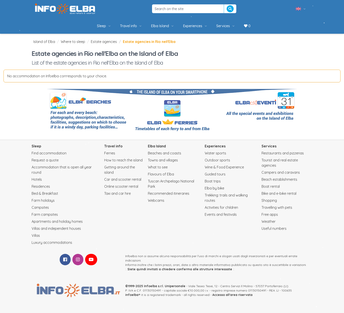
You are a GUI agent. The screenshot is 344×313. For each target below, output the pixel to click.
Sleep (104, 26)
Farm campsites (45, 214)
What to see (158, 167)
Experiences (195, 26)
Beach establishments (279, 179)
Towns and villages (163, 160)
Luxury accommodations (52, 242)
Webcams (156, 200)
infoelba (131, 295)
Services (225, 26)
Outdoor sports (217, 160)
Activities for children (221, 207)
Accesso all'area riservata (232, 295)
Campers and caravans (281, 172)
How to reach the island (123, 160)
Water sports (215, 153)
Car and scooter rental (122, 179)
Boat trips (213, 181)
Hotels (37, 179)
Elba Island (162, 26)
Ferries (109, 153)
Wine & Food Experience (224, 167)
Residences (41, 186)
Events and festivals (221, 214)
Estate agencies (104, 41)
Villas (36, 235)
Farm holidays (43, 200)
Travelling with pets (277, 207)
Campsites (40, 207)
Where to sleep (73, 41)
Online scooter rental (121, 186)
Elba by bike (214, 188)
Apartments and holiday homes (57, 221)
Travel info (131, 26)
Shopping (269, 200)
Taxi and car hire (117, 193)
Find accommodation (49, 153)
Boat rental (271, 186)
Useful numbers (274, 228)
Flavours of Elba (161, 174)
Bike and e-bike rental (279, 193)
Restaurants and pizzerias (283, 153)
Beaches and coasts (164, 153)
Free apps (270, 214)
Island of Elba (44, 41)
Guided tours (215, 174)
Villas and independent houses (56, 228)
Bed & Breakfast (45, 193)
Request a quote (45, 160)
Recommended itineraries (168, 193)
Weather (269, 221)
